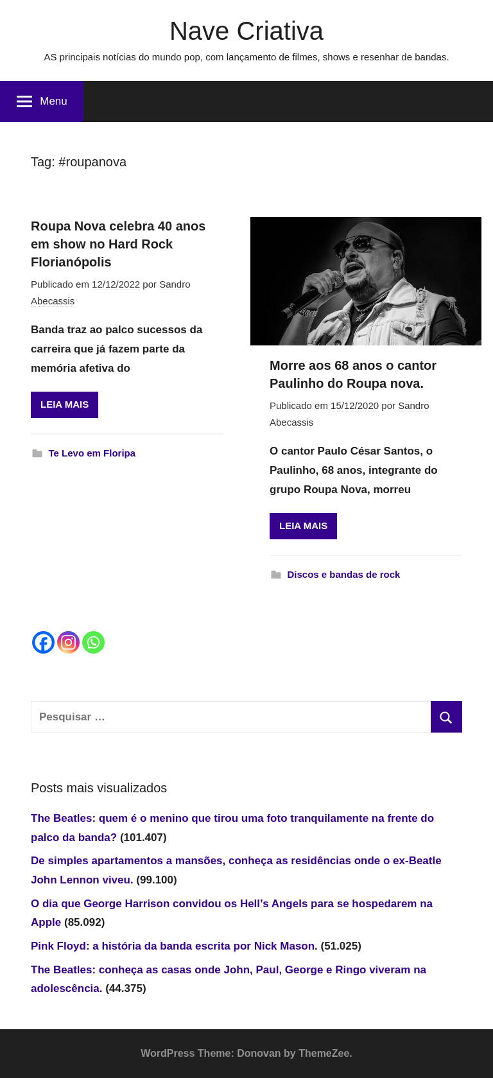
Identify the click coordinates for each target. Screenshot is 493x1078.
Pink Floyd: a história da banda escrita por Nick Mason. (174, 946)
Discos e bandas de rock (344, 574)
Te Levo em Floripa (92, 453)
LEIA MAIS (64, 404)
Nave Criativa (246, 31)
